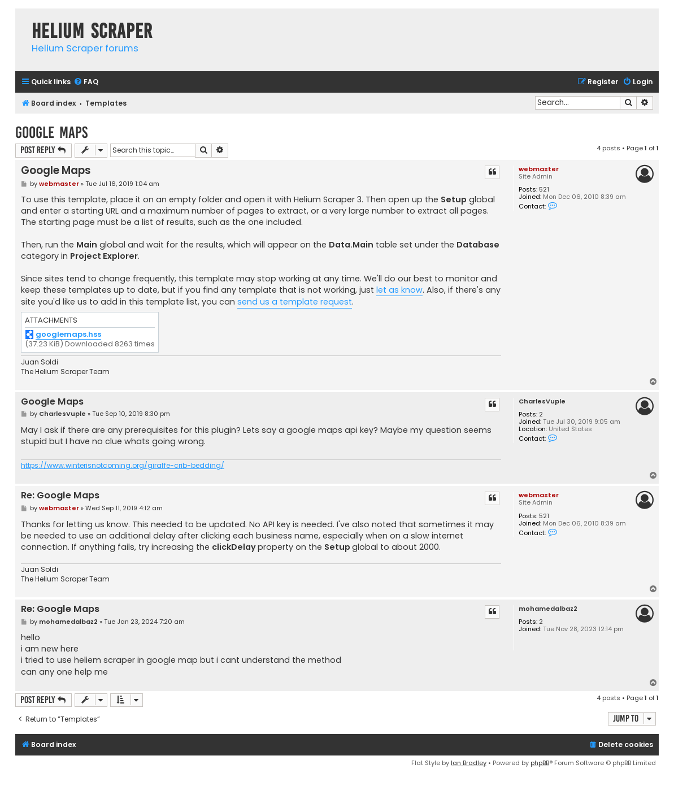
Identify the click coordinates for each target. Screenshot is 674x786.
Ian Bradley (468, 762)
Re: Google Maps (60, 496)
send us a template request (294, 301)
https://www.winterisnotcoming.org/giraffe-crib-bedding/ (122, 465)
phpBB (539, 762)
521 (544, 189)
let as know (399, 290)
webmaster (539, 168)
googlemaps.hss (68, 335)
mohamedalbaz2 (548, 609)
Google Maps (51, 132)
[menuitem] (85, 82)
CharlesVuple (542, 401)
